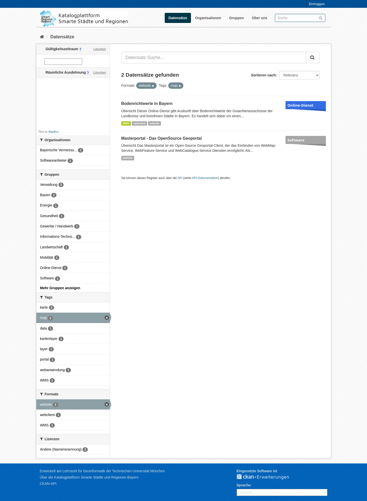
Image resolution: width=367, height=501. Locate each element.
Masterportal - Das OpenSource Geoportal (161, 138)
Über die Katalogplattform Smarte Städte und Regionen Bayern (89, 477)
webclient (139, 123)
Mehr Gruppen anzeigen (60, 288)
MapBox (53, 131)
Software (296, 139)
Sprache (243, 485)
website (154, 123)
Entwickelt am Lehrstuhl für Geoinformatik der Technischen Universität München (102, 471)
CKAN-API (48, 484)
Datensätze (177, 18)
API (179, 178)
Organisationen (208, 18)
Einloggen (317, 4)
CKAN (267, 477)
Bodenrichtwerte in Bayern (147, 103)
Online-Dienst (301, 105)
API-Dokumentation (205, 178)
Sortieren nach (263, 75)
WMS (126, 123)
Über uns (259, 18)
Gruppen (236, 18)
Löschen (99, 49)
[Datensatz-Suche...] (213, 57)
